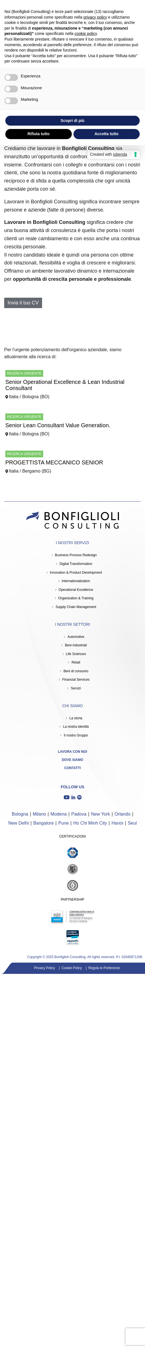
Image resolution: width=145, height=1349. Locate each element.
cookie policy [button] (86, 33)
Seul (132, 823)
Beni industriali (76, 645)
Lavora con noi (72, 752)
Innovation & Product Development (76, 573)
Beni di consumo (75, 671)
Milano (39, 814)
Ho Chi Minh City (90, 823)
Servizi (76, 688)
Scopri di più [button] (72, 120)
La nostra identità (76, 727)
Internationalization (76, 581)
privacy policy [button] (95, 17)
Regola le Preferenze (104, 968)
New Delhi (18, 823)
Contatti (72, 768)
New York (100, 814)
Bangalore (43, 823)
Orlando (122, 814)
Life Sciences (76, 654)
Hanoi (117, 823)
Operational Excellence (76, 590)
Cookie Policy (71, 968)
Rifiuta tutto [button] (38, 134)
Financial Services (75, 680)
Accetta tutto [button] (107, 134)
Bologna (20, 814)
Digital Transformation (75, 564)
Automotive (75, 637)
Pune (63, 823)
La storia (75, 718)
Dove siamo (72, 760)
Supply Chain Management (76, 607)
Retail (76, 662)
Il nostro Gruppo (76, 735)
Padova (78, 814)
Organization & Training (75, 598)
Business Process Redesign (76, 555)
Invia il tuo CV (23, 303)
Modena (58, 814)
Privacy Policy (44, 968)
